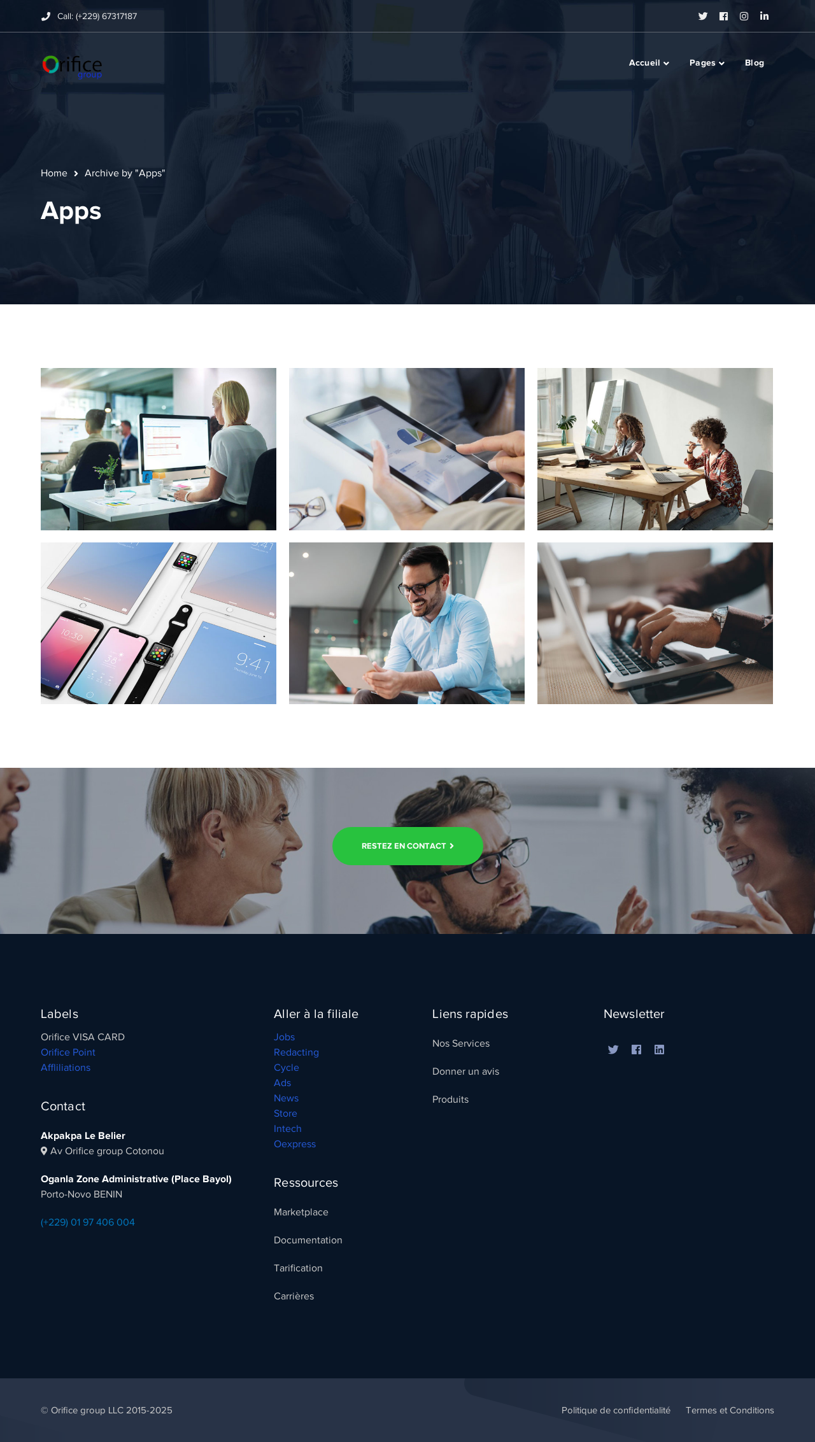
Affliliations (65, 1067)
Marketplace (301, 1212)
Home (54, 173)
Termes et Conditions (730, 1410)
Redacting (296, 1052)
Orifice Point (68, 1052)
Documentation (308, 1240)
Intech (288, 1129)
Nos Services (461, 1043)
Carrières (294, 1296)
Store (285, 1113)
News (286, 1098)
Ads (282, 1083)
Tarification (298, 1268)
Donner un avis (465, 1071)
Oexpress (295, 1144)
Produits (450, 1099)
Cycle (286, 1067)
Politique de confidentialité (616, 1410)
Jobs (284, 1037)
